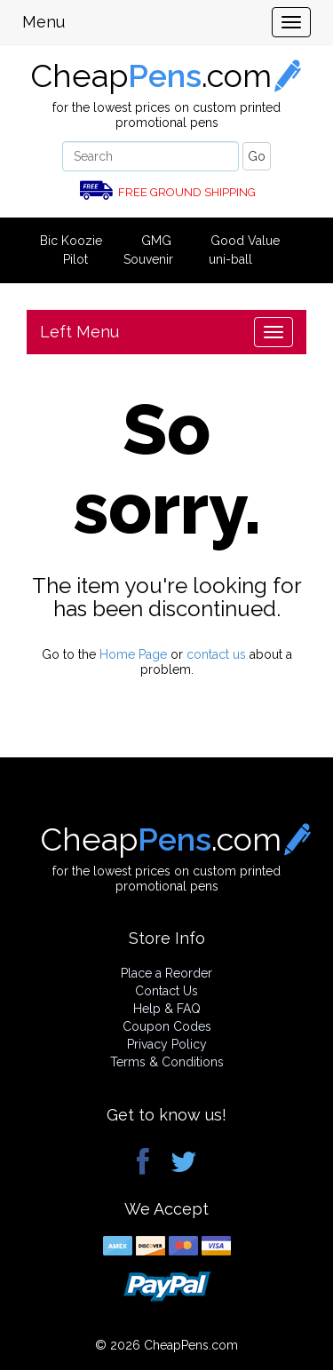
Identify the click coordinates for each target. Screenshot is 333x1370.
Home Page (133, 654)
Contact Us (166, 991)
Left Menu (79, 331)
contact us (216, 654)
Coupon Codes (167, 1026)
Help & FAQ (167, 1009)
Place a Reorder (166, 973)
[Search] (150, 156)
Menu (43, 21)
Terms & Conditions (167, 1062)
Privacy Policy (167, 1044)
